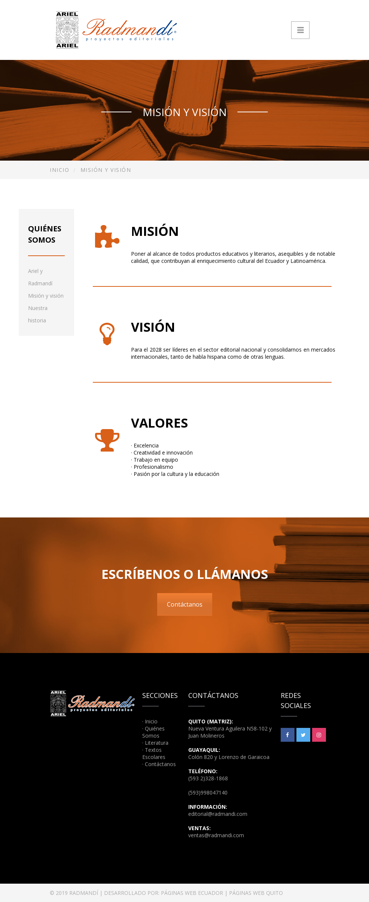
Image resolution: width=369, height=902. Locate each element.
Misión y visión (46, 295)
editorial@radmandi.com (217, 813)
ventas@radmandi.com (216, 835)
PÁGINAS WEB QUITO (256, 892)
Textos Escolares (153, 753)
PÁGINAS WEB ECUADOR (192, 892)
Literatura (156, 742)
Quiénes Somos (153, 732)
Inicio (59, 169)
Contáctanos (184, 604)
